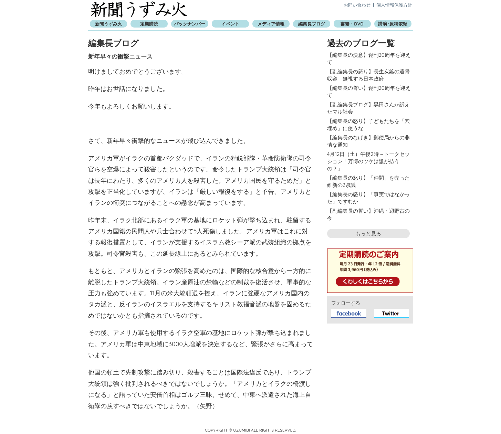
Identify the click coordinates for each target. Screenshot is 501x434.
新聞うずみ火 (139, 9)
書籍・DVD (352, 24)
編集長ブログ (311, 24)
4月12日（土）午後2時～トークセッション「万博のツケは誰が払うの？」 (368, 161)
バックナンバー (189, 24)
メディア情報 (271, 24)
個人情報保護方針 (394, 5)
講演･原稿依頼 (392, 24)
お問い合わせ (357, 5)
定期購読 (149, 24)
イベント (230, 24)
